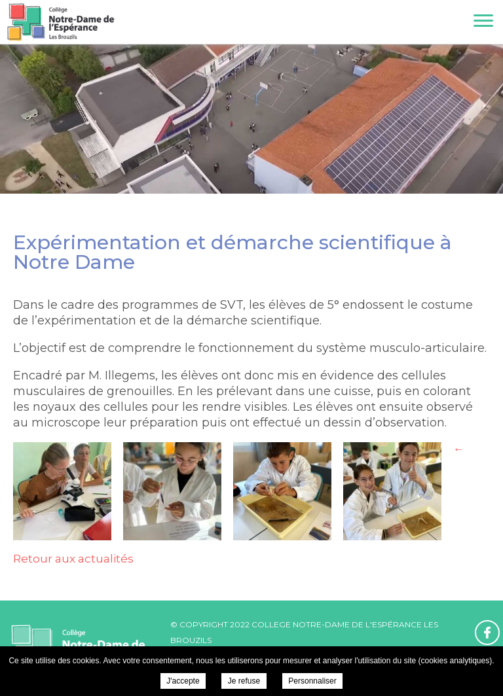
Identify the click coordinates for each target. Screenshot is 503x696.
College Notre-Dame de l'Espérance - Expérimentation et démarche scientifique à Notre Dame (60, 22)
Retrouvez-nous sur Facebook (487, 632)
